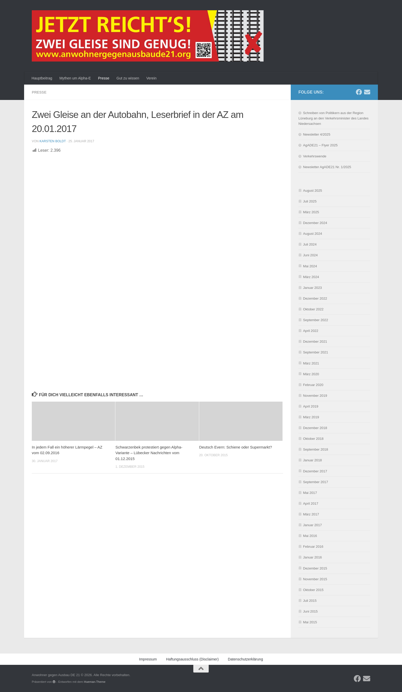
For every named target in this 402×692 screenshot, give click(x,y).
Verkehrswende (314, 156)
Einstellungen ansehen (372, 674)
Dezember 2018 (315, 428)
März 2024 (311, 277)
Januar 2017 (312, 525)
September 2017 (315, 482)
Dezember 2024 (315, 223)
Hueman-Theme (94, 681)
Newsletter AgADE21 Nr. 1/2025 (327, 167)
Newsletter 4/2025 (316, 134)
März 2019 (311, 417)
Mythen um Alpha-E (75, 78)
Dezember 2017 (315, 471)
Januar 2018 (312, 460)
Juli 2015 (310, 601)
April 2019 (310, 406)
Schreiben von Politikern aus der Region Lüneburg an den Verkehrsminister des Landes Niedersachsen (333, 118)
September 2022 (315, 320)
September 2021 (315, 352)
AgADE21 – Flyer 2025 (320, 145)
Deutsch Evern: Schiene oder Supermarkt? (235, 447)
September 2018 (315, 449)
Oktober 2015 (313, 590)
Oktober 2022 (313, 309)
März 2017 (311, 514)
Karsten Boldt (52, 141)
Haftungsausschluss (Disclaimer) (192, 659)
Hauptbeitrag (42, 78)
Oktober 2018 (313, 439)
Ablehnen (328, 674)
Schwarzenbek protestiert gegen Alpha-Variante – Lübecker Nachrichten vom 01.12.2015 (148, 453)
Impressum (349, 685)
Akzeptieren (288, 674)
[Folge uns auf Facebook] (359, 92)
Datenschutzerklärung (324, 685)
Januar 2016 (312, 557)
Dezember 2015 (315, 568)
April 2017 (310, 503)
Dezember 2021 (315, 341)
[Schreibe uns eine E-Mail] (367, 92)
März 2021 (311, 363)
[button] (391, 630)
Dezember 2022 (315, 298)
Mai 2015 (310, 622)
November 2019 (315, 396)
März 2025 (311, 212)
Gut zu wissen (127, 78)
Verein (151, 78)
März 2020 (311, 374)
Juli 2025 (310, 201)
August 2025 (312, 190)
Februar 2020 (313, 385)
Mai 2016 (310, 536)
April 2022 (310, 331)
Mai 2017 (310, 493)
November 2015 (315, 579)
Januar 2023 (312, 288)
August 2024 (312, 234)
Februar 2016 (313, 546)
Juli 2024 (310, 244)
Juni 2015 (310, 611)
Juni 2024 (310, 255)
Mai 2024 (310, 266)
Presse (103, 78)
